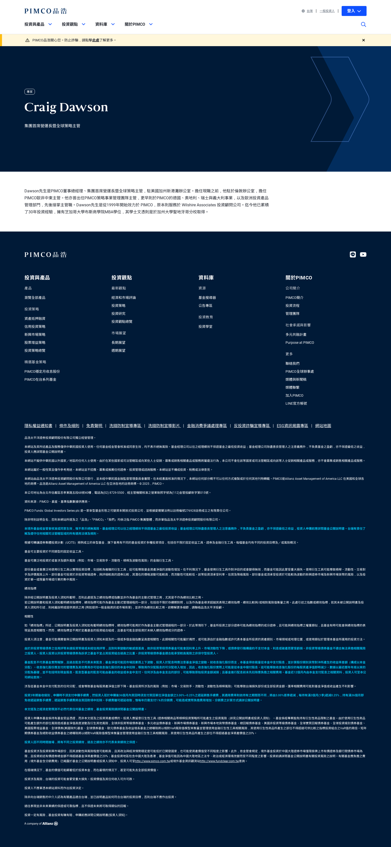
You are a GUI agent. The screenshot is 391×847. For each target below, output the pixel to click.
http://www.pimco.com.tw (152, 761)
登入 (354, 10)
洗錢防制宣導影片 (164, 425)
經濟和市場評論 (123, 298)
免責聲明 (94, 425)
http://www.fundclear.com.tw (219, 761)
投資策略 (118, 306)
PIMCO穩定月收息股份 (42, 371)
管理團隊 (292, 314)
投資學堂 (205, 327)
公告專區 (205, 306)
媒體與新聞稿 (296, 379)
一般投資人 (327, 11)
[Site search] (364, 28)
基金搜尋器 (207, 298)
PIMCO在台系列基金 (40, 379)
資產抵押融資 (34, 319)
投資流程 (292, 306)
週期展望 (118, 351)
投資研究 (118, 314)
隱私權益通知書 (38, 425)
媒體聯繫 (292, 387)
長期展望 (118, 343)
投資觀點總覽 (121, 322)
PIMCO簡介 (294, 298)
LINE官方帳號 (296, 403)
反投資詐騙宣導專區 (252, 425)
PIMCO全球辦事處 (300, 371)
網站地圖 (323, 425)
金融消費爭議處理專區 (207, 425)
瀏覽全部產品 (34, 298)
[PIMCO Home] (45, 11)
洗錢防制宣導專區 (125, 425)
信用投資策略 (34, 327)
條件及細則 (69, 425)
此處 (95, 40)
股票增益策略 (34, 343)
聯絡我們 (292, 363)
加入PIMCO (294, 395)
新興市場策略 (34, 335)
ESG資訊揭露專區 (292, 425)
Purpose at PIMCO (300, 343)
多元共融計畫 (296, 335)
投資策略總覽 (34, 351)
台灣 (307, 11)
